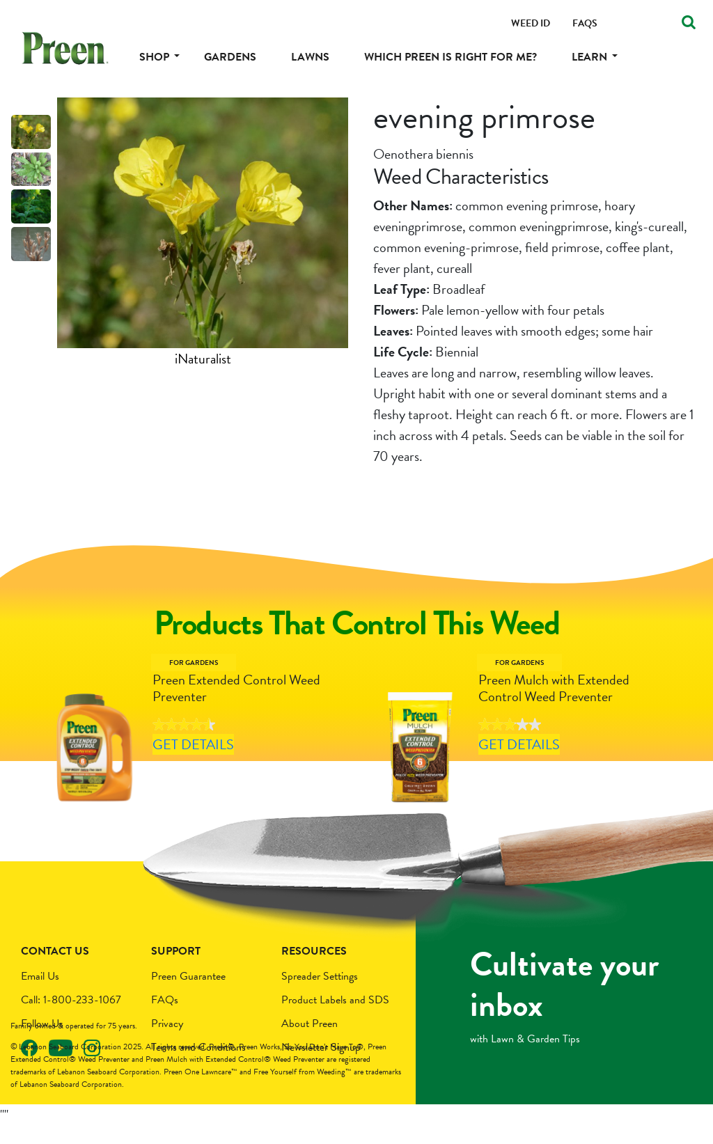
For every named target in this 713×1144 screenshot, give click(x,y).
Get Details (210, 774)
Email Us (40, 995)
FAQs (164, 1018)
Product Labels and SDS (335, 1018)
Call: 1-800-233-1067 (71, 1018)
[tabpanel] (202, 233)
